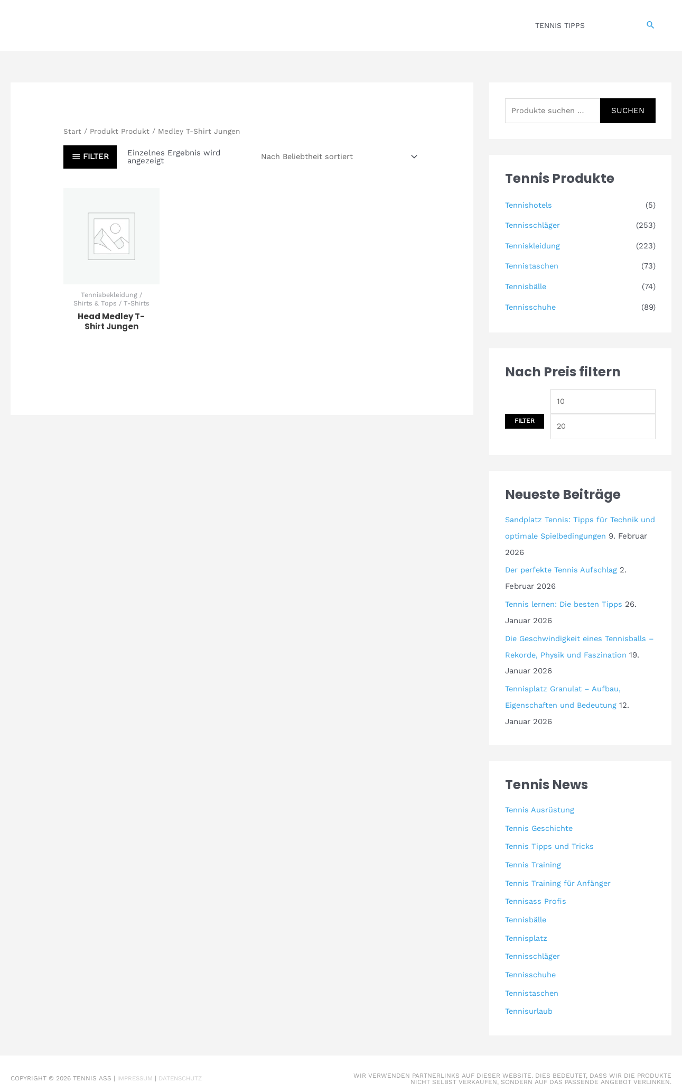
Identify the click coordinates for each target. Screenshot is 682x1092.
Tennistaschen (532, 266)
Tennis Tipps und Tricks (550, 841)
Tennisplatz (526, 931)
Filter (525, 419)
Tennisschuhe (531, 305)
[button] (650, 26)
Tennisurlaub (529, 1002)
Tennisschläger (533, 225)
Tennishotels (529, 205)
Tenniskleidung (533, 246)
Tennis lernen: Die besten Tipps (566, 602)
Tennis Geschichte (540, 823)
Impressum (136, 1068)
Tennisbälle (526, 285)
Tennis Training (533, 859)
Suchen (627, 111)
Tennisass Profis (536, 895)
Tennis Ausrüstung (540, 806)
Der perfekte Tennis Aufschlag (563, 568)
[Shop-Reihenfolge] (336, 156)
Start (72, 131)
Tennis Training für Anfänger (558, 877)
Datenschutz (184, 1068)
